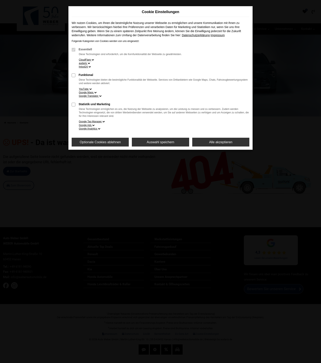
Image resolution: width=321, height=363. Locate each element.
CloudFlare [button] (86, 59)
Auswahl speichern (160, 142)
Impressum (217, 35)
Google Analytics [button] (89, 128)
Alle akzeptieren (220, 142)
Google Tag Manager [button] (92, 121)
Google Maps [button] (88, 92)
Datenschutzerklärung (196, 35)
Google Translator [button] (90, 96)
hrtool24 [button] (85, 66)
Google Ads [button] (87, 125)
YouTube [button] (85, 89)
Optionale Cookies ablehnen (100, 142)
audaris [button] (84, 63)
